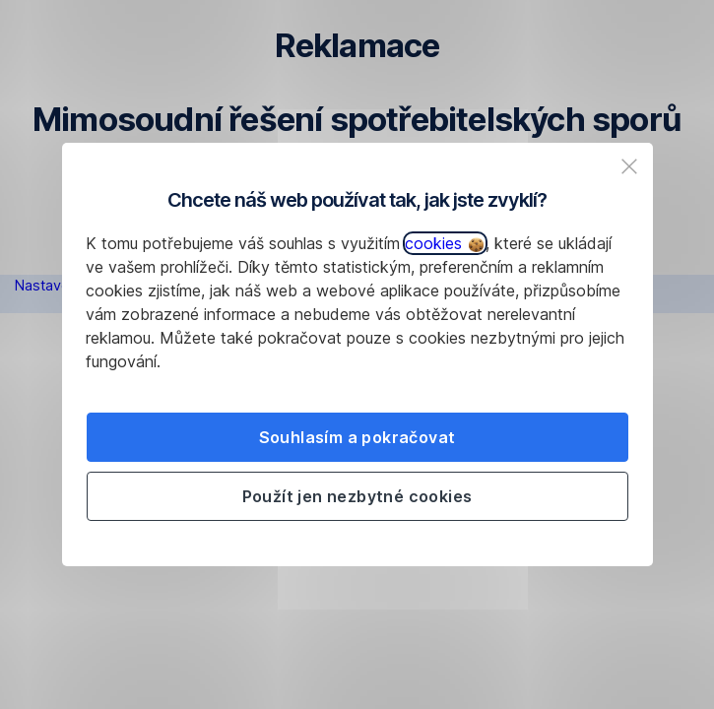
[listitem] (629, 166)
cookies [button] (444, 243)
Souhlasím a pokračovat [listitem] (357, 437)
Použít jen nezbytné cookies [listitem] (357, 496)
